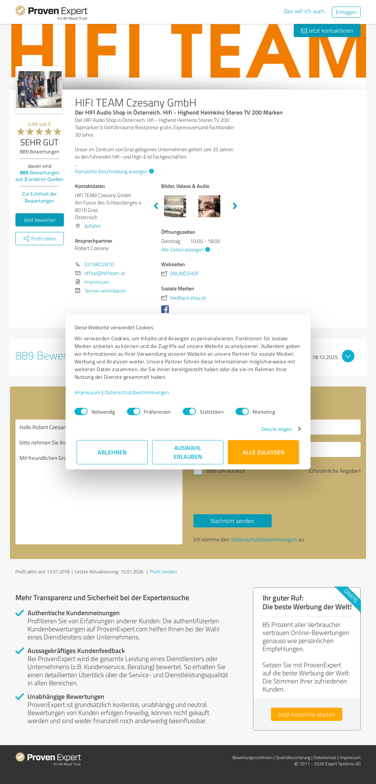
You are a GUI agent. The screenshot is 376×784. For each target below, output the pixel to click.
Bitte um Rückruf (225, 471)
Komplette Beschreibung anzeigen (113, 171)
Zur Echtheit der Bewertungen (39, 197)
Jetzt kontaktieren (327, 30)
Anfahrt (92, 225)
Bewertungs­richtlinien (252, 757)
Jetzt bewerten (39, 219)
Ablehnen (112, 452)
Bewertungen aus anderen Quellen (39, 175)
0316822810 (99, 264)
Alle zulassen (264, 452)
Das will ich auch (304, 11)
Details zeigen (274, 428)
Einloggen (346, 11)
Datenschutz (325, 757)
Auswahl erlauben (188, 452)
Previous (155, 206)
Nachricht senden (232, 521)
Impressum (90, 392)
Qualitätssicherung (293, 757)
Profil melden (163, 571)
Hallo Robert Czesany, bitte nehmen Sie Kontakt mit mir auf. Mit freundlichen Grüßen (98, 482)
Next (235, 206)
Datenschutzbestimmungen (139, 392)
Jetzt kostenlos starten (306, 714)
